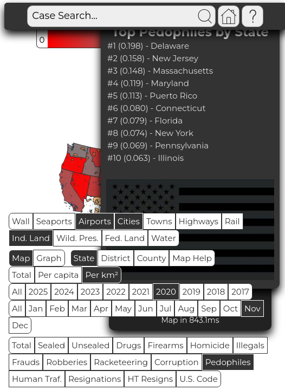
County (151, 258)
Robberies (66, 362)
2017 (240, 292)
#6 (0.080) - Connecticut (156, 108)
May (123, 308)
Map (21, 258)
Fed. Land (125, 238)
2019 (191, 292)
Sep (208, 308)
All (17, 292)
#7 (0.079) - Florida (145, 120)
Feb (56, 308)
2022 (115, 292)
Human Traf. (37, 379)
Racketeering (121, 362)
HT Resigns (150, 379)
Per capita (58, 275)
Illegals (250, 345)
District (115, 258)
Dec (20, 325)
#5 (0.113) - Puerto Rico (152, 95)
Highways (198, 221)
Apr (101, 308)
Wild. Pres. (77, 238)
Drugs (128, 345)
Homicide (210, 345)
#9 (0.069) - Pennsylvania (158, 145)
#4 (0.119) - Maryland (148, 83)
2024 (64, 292)
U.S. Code (198, 379)
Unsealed (90, 345)
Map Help (192, 258)
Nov (252, 308)
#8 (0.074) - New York (150, 133)
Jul (166, 308)
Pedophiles (228, 362)
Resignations (94, 379)
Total (21, 275)
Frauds (26, 362)
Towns (159, 221)
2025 (38, 292)
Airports (95, 221)
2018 (216, 292)
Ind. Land (31, 238)
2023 (90, 292)
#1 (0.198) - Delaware (148, 46)
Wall (21, 221)
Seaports (54, 221)
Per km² (101, 275)
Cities (129, 221)
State (84, 258)
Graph (48, 258)
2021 (141, 292)
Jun (145, 308)
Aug (186, 308)
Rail (232, 221)
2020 (166, 292)
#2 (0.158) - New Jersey (152, 58)
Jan (36, 308)
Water (163, 238)
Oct (230, 308)
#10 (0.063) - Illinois (145, 158)
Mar (79, 308)
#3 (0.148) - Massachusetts (160, 71)
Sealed (51, 345)
